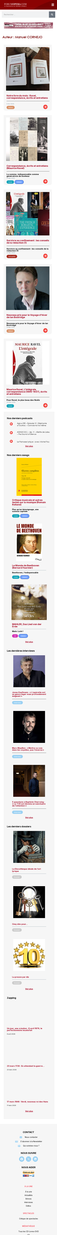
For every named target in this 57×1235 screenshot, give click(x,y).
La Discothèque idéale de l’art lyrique (26, 870)
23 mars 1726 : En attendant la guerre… (25, 1066)
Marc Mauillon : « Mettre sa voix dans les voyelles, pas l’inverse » (28, 749)
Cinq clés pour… (20, 924)
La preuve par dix (20, 977)
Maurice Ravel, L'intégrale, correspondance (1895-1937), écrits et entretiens (27, 391)
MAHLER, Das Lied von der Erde (26, 625)
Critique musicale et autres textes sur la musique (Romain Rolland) (29, 502)
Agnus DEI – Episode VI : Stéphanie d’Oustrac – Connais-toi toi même (32, 424)
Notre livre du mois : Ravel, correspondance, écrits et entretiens (27, 96)
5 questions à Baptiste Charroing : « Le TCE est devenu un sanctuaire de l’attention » (29, 804)
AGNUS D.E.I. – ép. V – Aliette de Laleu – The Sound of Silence (33, 433)
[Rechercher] (52, 14)
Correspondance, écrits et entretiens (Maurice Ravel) (27, 167)
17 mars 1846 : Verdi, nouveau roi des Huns (27, 1101)
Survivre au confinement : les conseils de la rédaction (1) (28, 241)
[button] (53, 4)
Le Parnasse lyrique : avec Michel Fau (33, 441)
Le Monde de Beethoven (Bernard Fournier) (25, 566)
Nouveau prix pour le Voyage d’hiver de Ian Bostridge (27, 316)
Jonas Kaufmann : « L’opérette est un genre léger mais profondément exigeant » (29, 694)
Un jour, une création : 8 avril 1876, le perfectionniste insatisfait (24, 1029)
